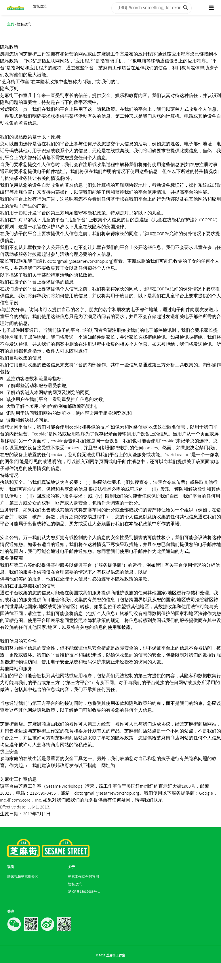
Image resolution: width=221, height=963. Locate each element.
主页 (10, 24)
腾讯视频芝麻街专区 (22, 876)
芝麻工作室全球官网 (83, 876)
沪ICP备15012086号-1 (84, 891)
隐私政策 (75, 884)
